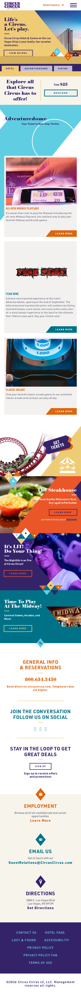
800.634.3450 (40, 696)
